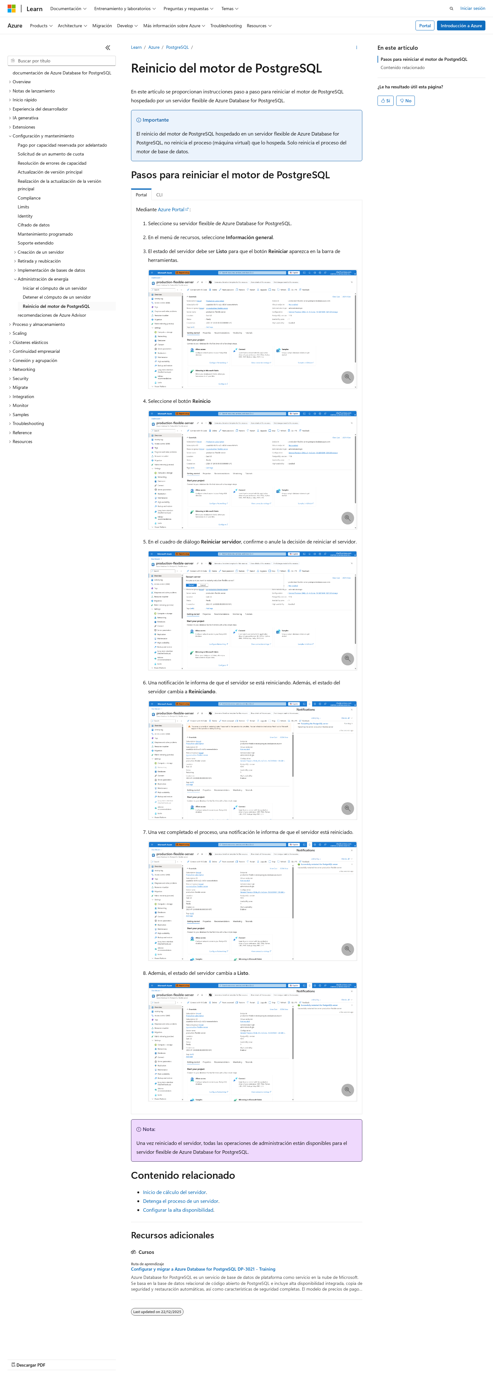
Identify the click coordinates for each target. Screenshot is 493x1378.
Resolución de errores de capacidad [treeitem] (52, 163)
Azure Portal (171, 209)
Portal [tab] (141, 195)
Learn (136, 47)
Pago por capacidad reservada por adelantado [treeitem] (62, 145)
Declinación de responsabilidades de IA (45, 1359)
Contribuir (168, 1359)
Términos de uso (317, 1359)
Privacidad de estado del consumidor (253, 1359)
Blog (141, 1359)
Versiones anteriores (109, 1359)
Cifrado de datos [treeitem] (34, 225)
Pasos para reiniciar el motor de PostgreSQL (424, 59)
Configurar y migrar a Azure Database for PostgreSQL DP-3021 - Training (203, 1269)
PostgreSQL (177, 47)
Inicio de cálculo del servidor (174, 1192)
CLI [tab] (159, 195)
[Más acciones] (356, 47)
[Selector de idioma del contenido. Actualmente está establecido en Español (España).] (30, 1344)
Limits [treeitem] (23, 207)
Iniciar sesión (472, 8)
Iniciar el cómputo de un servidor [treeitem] (55, 288)
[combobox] (62, 61)
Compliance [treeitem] (29, 198)
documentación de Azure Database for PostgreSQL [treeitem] (62, 73)
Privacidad (195, 1359)
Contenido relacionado (403, 67)
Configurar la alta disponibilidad (178, 1209)
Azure (153, 47)
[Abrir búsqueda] (451, 8)
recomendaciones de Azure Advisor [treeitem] (52, 315)
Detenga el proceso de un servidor (180, 1200)
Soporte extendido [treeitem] (35, 243)
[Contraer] (108, 47)
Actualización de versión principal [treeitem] (50, 172)
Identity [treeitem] (25, 216)
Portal (425, 25)
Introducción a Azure (461, 25)
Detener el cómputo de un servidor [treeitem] (57, 297)
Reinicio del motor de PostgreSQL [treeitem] (56, 306)
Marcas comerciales (359, 1359)
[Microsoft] (12, 8)
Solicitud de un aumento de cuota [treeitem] (51, 154)
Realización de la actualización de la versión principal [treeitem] (59, 185)
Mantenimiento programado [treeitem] (45, 234)
